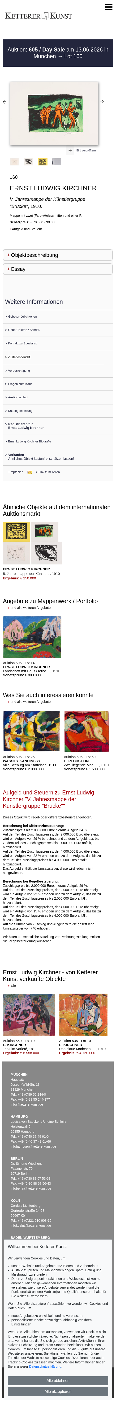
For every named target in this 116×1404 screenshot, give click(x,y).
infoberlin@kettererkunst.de (31, 1188)
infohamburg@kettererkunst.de (33, 1146)
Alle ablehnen (58, 1381)
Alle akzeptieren (58, 1392)
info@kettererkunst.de (27, 1104)
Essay (18, 269)
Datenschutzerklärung (45, 1366)
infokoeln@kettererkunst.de (31, 1225)
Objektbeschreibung (34, 255)
